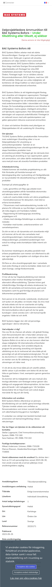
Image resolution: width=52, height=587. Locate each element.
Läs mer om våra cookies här (26, 578)
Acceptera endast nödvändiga (26, 572)
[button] (46, 3)
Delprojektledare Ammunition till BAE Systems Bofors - (24, 32)
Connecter (8, 2)
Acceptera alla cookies (26, 567)
